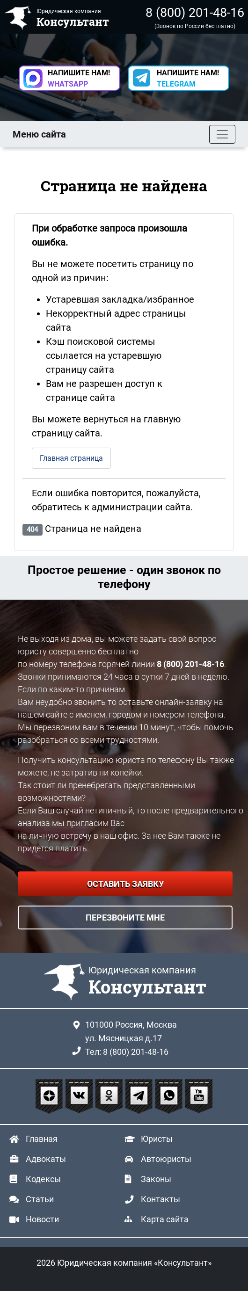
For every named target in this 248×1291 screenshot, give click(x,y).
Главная (42, 1139)
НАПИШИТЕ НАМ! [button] (79, 78)
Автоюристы (166, 1159)
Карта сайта (165, 1219)
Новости (42, 1219)
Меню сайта (39, 134)
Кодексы (43, 1179)
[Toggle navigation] (222, 134)
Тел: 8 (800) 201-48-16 (126, 1052)
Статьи (40, 1199)
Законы (156, 1179)
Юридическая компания (147, 981)
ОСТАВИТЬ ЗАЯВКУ (125, 884)
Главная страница (71, 458)
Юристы (157, 1139)
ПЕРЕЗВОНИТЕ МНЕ (125, 917)
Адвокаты (46, 1159)
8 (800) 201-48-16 (195, 12)
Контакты (160, 1199)
